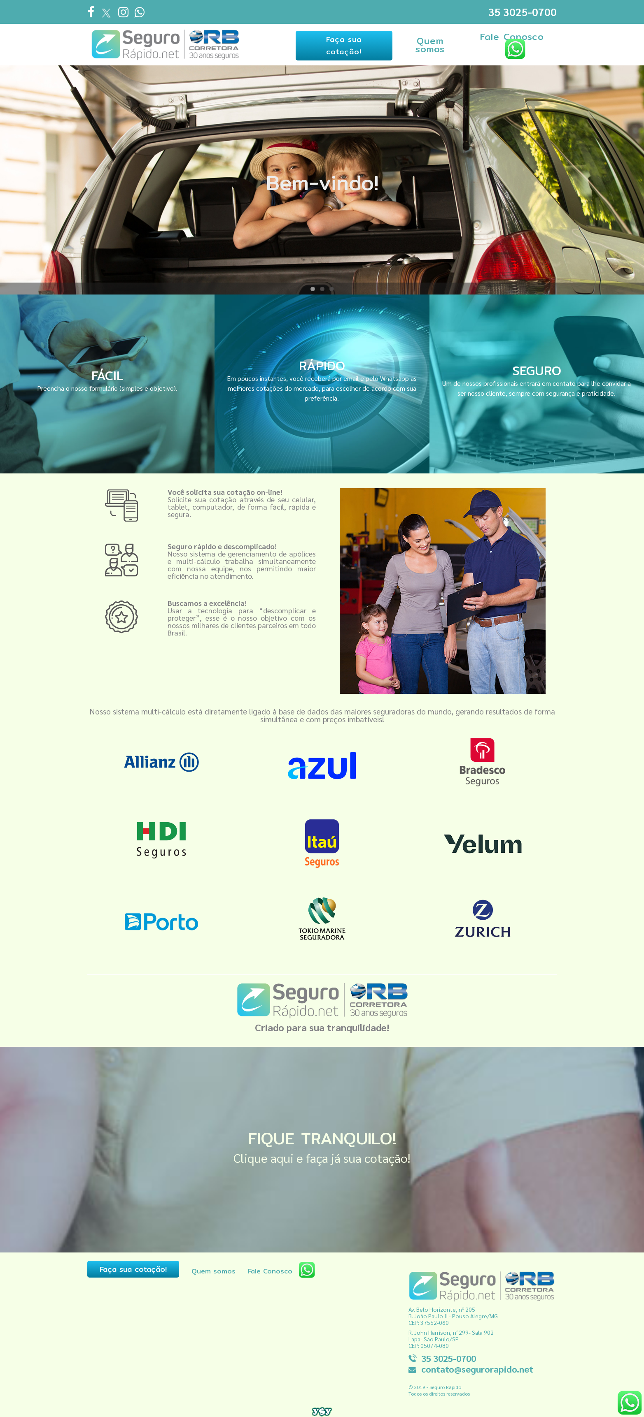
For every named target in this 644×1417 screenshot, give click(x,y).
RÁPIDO (322, 363)
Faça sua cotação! (340, 44)
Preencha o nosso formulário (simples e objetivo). (107, 385)
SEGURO (536, 368)
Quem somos (427, 43)
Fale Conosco (511, 43)
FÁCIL (107, 373)
